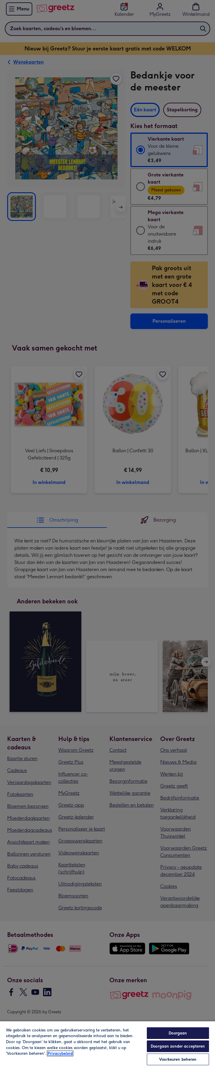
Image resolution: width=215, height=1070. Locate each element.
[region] (107, 1045)
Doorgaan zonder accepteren (178, 1046)
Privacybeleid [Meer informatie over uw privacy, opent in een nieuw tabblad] (60, 1053)
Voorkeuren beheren (177, 1059)
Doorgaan (178, 1033)
